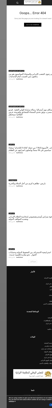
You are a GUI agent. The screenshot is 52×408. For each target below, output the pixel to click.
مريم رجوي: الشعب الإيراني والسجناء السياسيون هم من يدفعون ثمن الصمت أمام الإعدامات (25, 75)
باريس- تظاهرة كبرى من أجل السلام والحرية (20, 183)
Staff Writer (13, 79)
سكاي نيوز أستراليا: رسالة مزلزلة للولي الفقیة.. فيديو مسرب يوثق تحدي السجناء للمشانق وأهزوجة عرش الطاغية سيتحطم (24, 112)
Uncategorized (6, 180)
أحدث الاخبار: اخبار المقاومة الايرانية (10, 70)
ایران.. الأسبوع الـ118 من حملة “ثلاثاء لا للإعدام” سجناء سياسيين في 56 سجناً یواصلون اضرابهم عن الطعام (24, 149)
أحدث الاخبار (5, 144)
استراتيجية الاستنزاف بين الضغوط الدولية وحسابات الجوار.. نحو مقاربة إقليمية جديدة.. (23, 253)
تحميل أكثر (26, 261)
